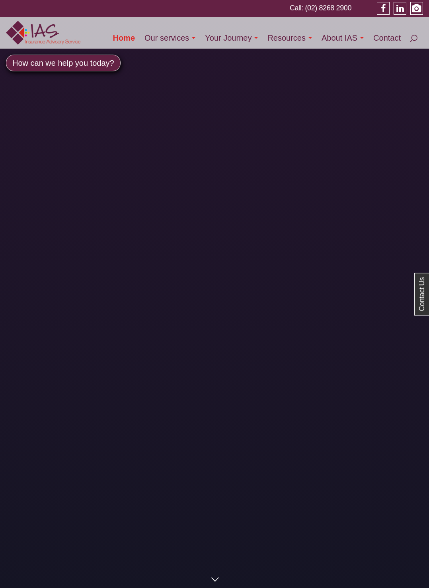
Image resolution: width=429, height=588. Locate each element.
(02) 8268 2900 (328, 8)
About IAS (339, 37)
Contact (387, 37)
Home (124, 37)
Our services (166, 37)
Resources (286, 37)
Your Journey (228, 37)
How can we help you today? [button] (63, 63)
